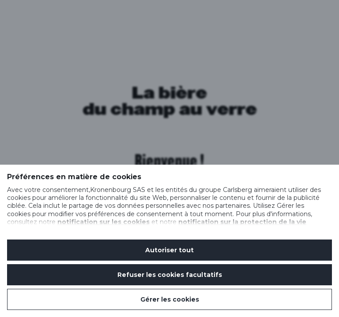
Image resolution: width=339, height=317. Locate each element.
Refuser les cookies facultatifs (169, 275)
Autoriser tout (169, 250)
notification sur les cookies (103, 222)
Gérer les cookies (169, 299)
